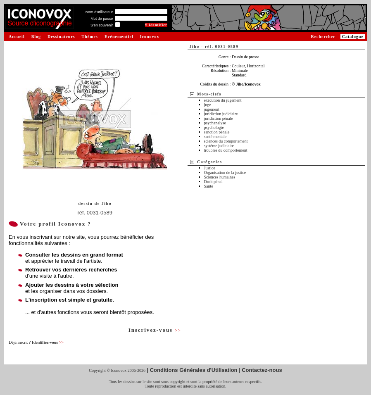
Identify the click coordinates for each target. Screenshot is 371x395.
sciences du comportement (226, 141)
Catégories (209, 161)
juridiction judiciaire (221, 114)
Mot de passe (101, 19)
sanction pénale (217, 132)
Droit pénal (213, 181)
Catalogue (353, 36)
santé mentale (215, 136)
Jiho (107, 203)
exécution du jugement (223, 100)
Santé (208, 186)
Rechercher (323, 36)
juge (207, 104)
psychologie (214, 127)
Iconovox (149, 36)
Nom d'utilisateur (99, 12)
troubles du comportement (225, 150)
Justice (209, 168)
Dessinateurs (61, 36)
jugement (211, 109)
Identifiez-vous (48, 342)
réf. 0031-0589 (94, 212)
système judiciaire (219, 145)
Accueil (17, 36)
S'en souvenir (101, 25)
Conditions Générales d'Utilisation (194, 370)
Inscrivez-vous (154, 330)
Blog (36, 36)
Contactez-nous (262, 370)
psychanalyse (215, 123)
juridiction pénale (218, 118)
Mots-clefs (209, 94)
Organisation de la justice (225, 172)
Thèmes (90, 36)
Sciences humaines (219, 177)
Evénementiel (119, 36)
